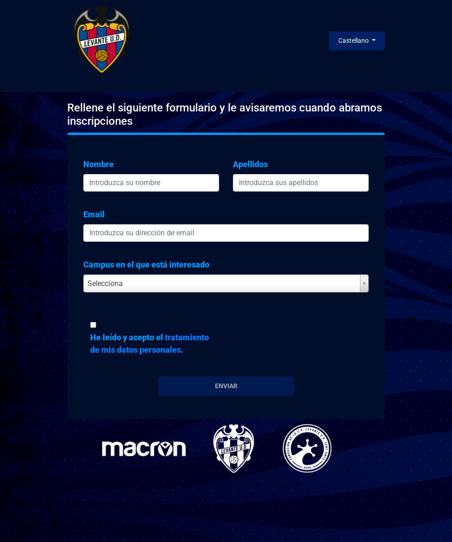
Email (93, 214)
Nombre (98, 164)
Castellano (354, 40)
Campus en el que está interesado (146, 264)
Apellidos (250, 164)
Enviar (226, 386)
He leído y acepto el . (149, 343)
